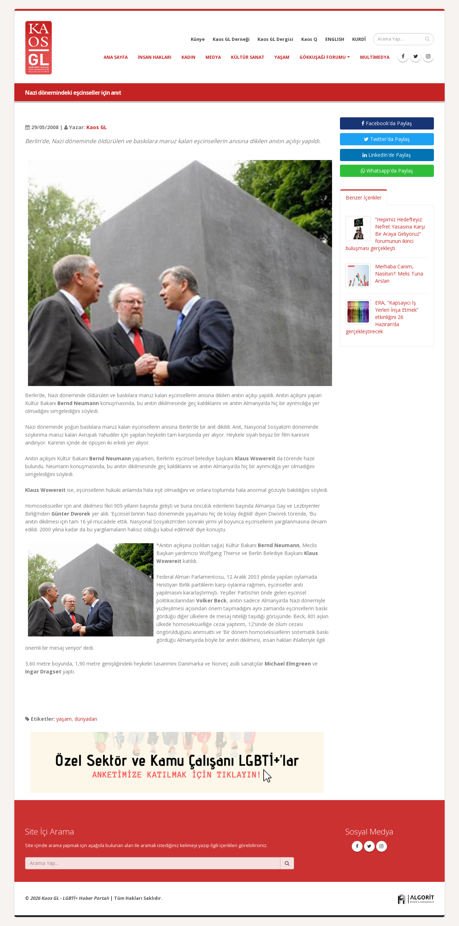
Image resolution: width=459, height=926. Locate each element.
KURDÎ (359, 39)
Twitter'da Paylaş (387, 139)
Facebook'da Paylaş (386, 123)
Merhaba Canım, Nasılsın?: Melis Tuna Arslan (399, 273)
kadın (188, 57)
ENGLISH (334, 39)
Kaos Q (309, 39)
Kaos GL (96, 127)
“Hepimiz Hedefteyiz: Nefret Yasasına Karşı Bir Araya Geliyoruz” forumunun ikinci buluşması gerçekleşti (385, 234)
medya (213, 57)
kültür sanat (247, 57)
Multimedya (374, 57)
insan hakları (154, 57)
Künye (198, 39)
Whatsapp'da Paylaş (387, 170)
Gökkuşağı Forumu (322, 57)
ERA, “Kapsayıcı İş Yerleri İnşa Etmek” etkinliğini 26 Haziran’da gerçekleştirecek (382, 317)
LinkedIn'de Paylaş (387, 154)
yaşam (281, 57)
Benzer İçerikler (364, 197)
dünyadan (86, 718)
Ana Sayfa (116, 57)
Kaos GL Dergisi (275, 39)
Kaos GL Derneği (231, 39)
